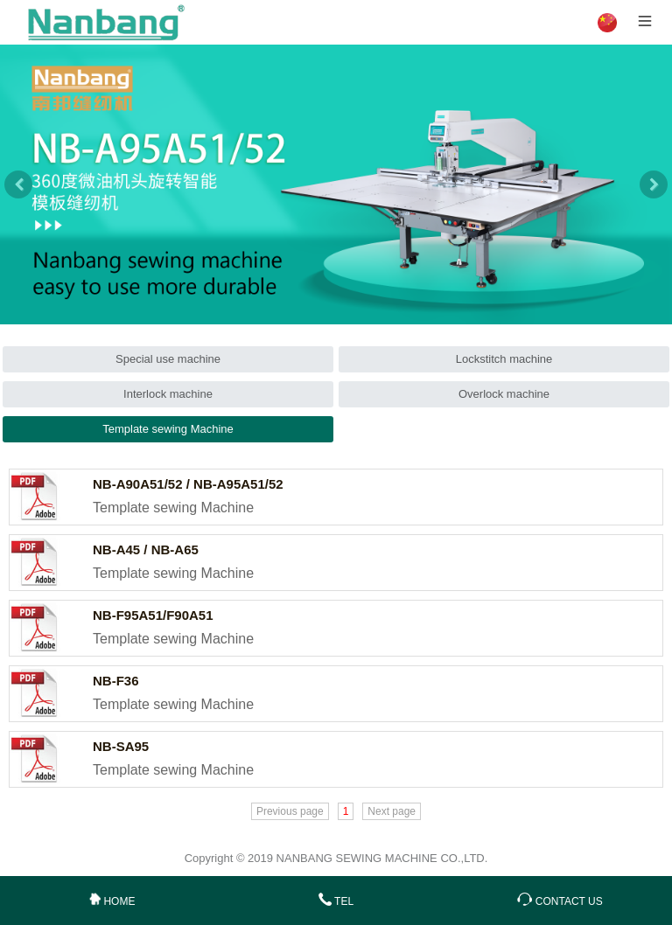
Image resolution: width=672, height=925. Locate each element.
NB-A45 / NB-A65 (146, 549)
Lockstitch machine (504, 358)
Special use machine (168, 358)
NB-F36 (116, 680)
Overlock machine (504, 393)
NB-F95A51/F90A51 (153, 615)
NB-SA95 (121, 746)
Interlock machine (168, 393)
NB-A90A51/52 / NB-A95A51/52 (188, 483)
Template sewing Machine (168, 428)
